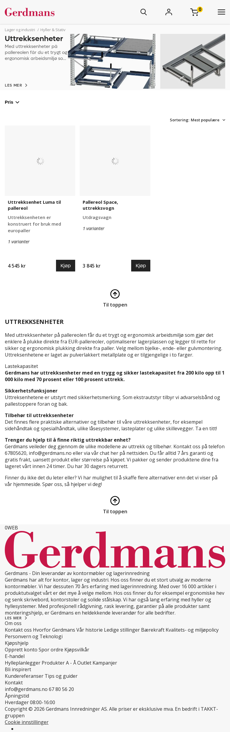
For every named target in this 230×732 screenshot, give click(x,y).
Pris (12, 102)
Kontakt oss (18, 630)
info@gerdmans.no (26, 689)
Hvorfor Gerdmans (54, 630)
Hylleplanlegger (22, 662)
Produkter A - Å (59, 662)
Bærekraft (152, 630)
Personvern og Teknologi (34, 636)
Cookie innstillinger (27, 722)
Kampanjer (105, 662)
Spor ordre (51, 649)
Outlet (84, 662)
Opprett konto (21, 649)
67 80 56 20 (61, 689)
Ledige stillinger (122, 630)
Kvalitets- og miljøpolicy (192, 630)
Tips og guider (61, 676)
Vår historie (89, 630)
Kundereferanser (24, 676)
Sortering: (179, 120)
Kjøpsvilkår (76, 649)
